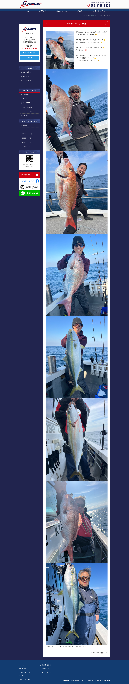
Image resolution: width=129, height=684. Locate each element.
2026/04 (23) (27, 134)
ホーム (26, 11)
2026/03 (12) (26, 138)
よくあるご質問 (26, 72)
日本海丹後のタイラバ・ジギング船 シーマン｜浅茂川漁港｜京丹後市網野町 (30, 4)
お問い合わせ (25, 76)
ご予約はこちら (30, 53)
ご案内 (80, 11)
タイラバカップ (26, 80)
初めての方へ (62, 11)
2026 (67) (24, 125)
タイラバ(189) (25, 99)
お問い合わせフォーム (28, 175)
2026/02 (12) (26, 142)
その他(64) (24, 115)
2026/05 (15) (26, 129)
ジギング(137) (25, 103)
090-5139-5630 (29, 48)
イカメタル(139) (26, 107)
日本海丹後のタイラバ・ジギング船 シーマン (84, 680)
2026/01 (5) (26, 146)
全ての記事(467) (26, 94)
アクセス (30, 58)
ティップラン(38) (26, 111)
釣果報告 (42, 11)
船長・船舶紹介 (99, 11)
